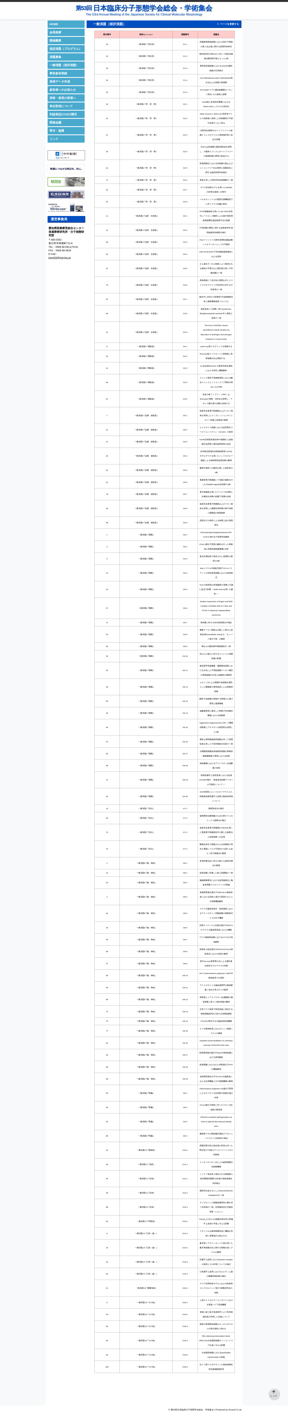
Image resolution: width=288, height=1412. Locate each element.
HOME (54, 24)
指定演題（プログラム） (66, 48)
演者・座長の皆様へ (63, 98)
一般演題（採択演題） (64, 65)
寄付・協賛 (57, 130)
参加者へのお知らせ (63, 89)
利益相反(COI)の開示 (63, 114)
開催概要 (55, 40)
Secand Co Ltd (235, 1410)
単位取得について (61, 106)
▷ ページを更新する (228, 24)
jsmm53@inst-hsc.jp (60, 257)
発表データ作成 (60, 81)
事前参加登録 (58, 73)
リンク (54, 138)
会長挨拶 (55, 32)
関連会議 (55, 122)
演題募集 (55, 57)
